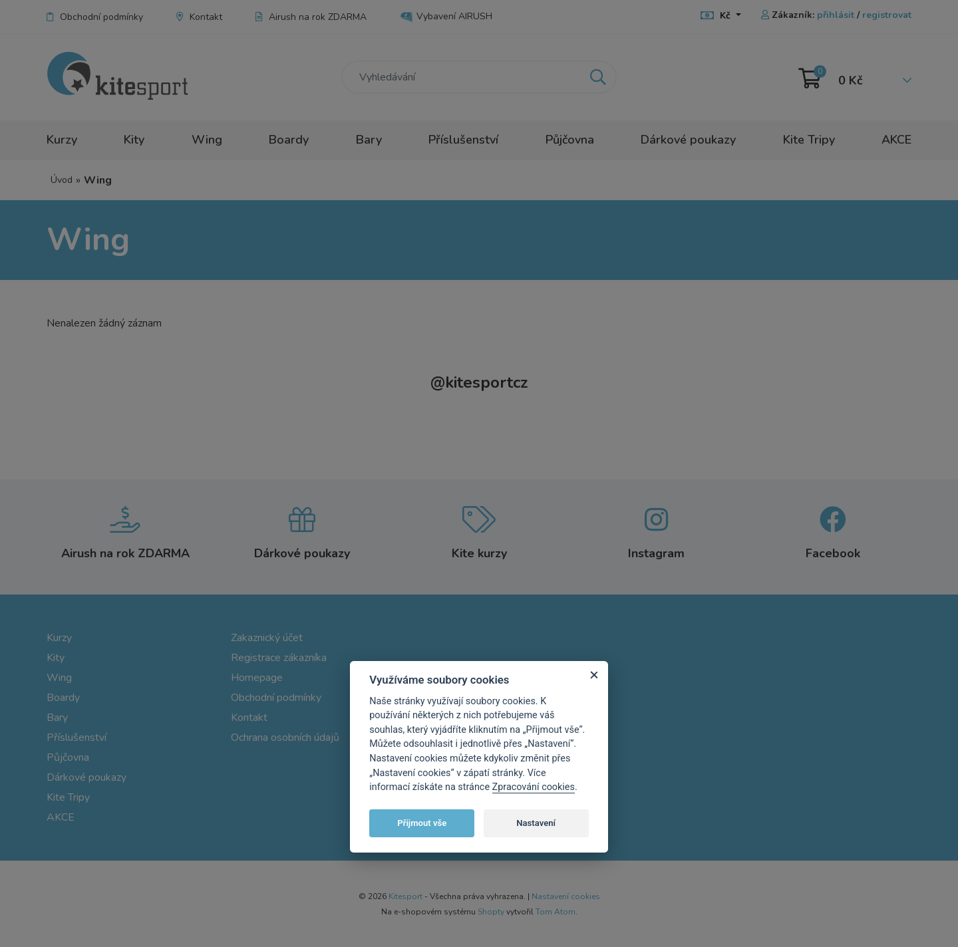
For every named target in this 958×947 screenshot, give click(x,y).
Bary (369, 140)
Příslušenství (463, 140)
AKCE (896, 140)
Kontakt (199, 17)
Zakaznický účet (267, 637)
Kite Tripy (809, 140)
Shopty (491, 911)
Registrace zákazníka (279, 657)
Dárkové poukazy (688, 140)
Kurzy (62, 140)
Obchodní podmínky (95, 17)
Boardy (289, 140)
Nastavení (536, 823)
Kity (134, 140)
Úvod (62, 180)
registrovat (886, 15)
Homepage (257, 677)
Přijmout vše (421, 823)
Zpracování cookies (533, 787)
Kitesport (405, 896)
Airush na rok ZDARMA (311, 17)
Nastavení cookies (566, 896)
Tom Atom (555, 911)
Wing (207, 140)
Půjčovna (570, 140)
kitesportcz (479, 382)
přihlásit (835, 15)
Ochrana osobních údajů (285, 737)
